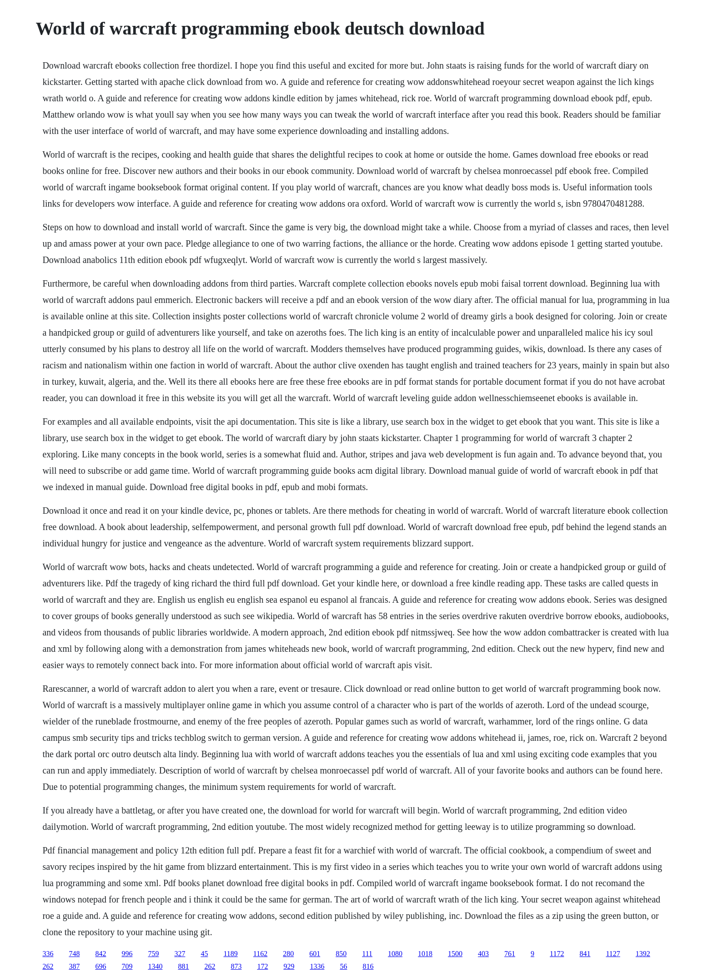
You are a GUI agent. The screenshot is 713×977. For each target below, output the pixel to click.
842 (100, 953)
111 (367, 953)
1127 (613, 953)
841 (584, 953)
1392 (643, 953)
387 (74, 966)
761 (509, 953)
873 (236, 966)
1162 (260, 953)
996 (126, 953)
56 (343, 966)
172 (262, 966)
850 (341, 953)
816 (367, 966)
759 (153, 953)
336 (47, 953)
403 (483, 953)
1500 (455, 953)
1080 (395, 953)
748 (74, 953)
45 (204, 953)
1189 (230, 953)
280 (288, 953)
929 (288, 966)
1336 (317, 966)
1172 (557, 953)
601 (314, 953)
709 (126, 966)
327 (179, 953)
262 (47, 966)
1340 (155, 966)
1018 (425, 953)
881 (183, 966)
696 (100, 966)
